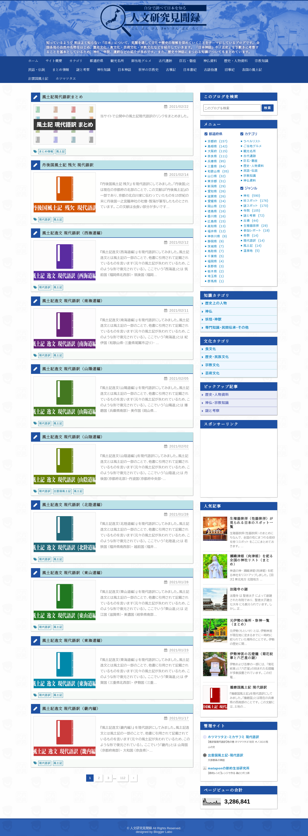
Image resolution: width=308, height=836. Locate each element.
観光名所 (117, 60)
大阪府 (218, 151)
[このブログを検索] (232, 108)
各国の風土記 (252, 69)
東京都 (217, 181)
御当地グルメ (141, 60)
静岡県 (216, 241)
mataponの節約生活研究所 (229, 768)
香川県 (217, 216)
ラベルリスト (252, 141)
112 (122, 783)
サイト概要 (53, 60)
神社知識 (103, 69)
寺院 (252, 210)
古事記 (171, 69)
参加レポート (257, 230)
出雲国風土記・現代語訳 (226, 755)
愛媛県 (217, 201)
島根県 (218, 146)
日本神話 (124, 69)
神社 (252, 195)
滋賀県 (217, 196)
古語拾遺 (210, 69)
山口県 (217, 176)
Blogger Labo (163, 832)
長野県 (216, 266)
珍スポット (256, 200)
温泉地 (252, 250)
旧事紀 (230, 69)
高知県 (217, 226)
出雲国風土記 (38, 78)
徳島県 (217, 211)
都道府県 (96, 60)
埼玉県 (216, 276)
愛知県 (217, 191)
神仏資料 (210, 60)
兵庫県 (217, 161)
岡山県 (217, 206)
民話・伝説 (36, 69)
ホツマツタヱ (66, 78)
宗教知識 (261, 60)
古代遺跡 (165, 60)
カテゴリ (76, 60)
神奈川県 (217, 236)
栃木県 (216, 271)
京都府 (218, 141)
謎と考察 (83, 69)
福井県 (217, 231)
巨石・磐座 (187, 60)
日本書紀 (190, 69)
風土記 (253, 245)
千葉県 (216, 256)
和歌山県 (218, 171)
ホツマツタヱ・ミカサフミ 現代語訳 (233, 737)
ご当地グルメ (253, 146)
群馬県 (216, 281)
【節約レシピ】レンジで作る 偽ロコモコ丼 (229, 773)
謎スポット (256, 205)
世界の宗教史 (148, 69)
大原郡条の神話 (216, 760)
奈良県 (218, 156)
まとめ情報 (60, 69)
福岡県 (216, 261)
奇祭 (251, 235)
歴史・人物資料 (236, 60)
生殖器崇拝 (256, 225)
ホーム (33, 60)
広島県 (217, 221)
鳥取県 (216, 251)
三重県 (217, 166)
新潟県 (217, 186)
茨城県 (216, 246)
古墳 (251, 220)
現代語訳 (254, 240)
